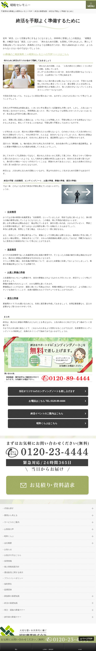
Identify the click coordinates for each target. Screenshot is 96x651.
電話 (16, 649)
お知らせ (8, 550)
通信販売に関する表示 (13, 572)
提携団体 (8, 590)
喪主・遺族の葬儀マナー (14, 610)
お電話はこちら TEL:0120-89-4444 (47, 401)
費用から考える (10, 515)
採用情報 (8, 561)
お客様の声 (9, 529)
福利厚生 (8, 584)
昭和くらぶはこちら (46, 423)
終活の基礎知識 (10, 603)
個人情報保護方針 (11, 567)
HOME (80, 649)
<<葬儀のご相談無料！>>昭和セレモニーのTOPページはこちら (36, 54)
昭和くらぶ (9, 536)
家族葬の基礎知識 (11, 596)
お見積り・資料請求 (48, 649)
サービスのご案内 (11, 522)
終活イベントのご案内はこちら (47, 413)
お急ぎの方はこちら (12, 555)
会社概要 (8, 543)
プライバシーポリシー (13, 578)
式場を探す (9, 508)
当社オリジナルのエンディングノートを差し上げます (47, 391)
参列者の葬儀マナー (12, 617)
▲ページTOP (86, 638)
